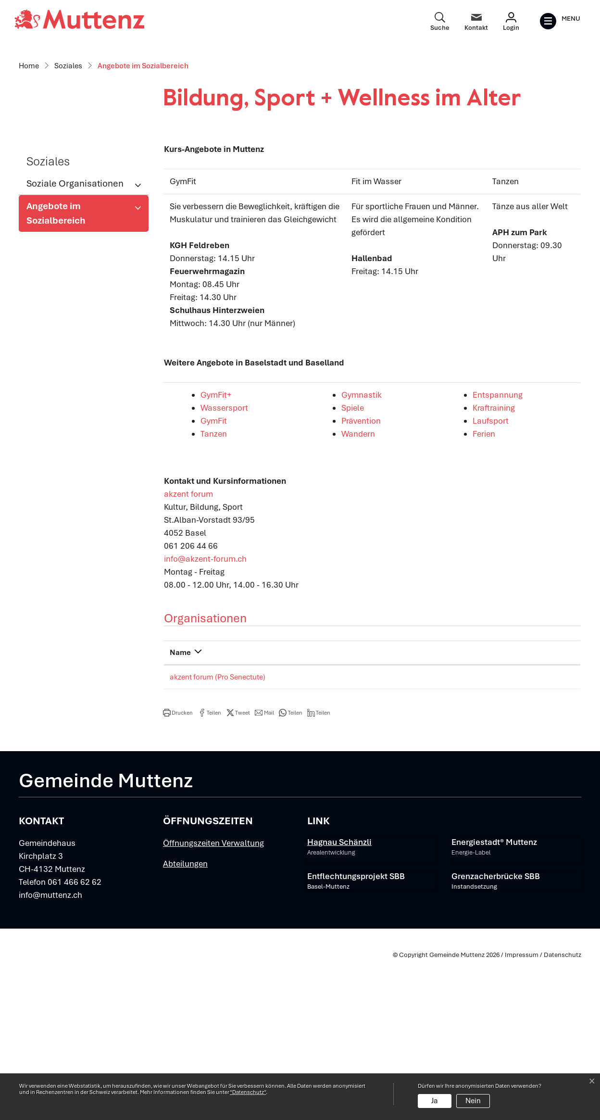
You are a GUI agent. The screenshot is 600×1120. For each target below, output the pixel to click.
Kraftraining (499, 566)
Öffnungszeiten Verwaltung (213, 1002)
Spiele (358, 566)
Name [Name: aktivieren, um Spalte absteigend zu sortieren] (180, 811)
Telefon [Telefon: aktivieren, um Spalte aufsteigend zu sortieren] (359, 811)
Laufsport (496, 579)
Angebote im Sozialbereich (58, 374)
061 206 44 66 (370, 836)
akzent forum (194, 652)
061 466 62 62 (74, 1041)
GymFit (219, 579)
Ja (434, 1101)
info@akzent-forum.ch (205, 717)
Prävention (366, 579)
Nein (473, 1101)
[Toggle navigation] (559, 21)
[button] (178, 871)
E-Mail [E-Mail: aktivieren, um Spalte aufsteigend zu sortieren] (454, 811)
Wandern (363, 592)
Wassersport (229, 566)
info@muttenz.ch (50, 1054)
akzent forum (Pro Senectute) (217, 836)
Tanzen (219, 592)
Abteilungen (185, 1023)
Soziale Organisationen (75, 342)
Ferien (489, 592)
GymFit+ (221, 553)
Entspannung (503, 553)
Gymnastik (366, 553)
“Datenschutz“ (248, 1092)
